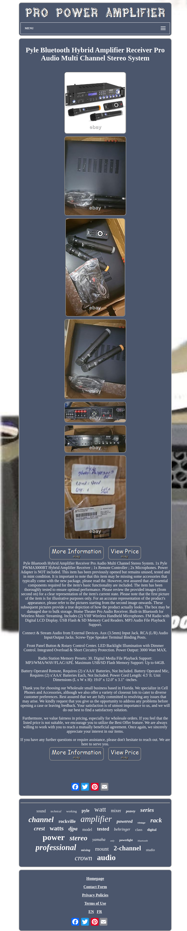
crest (39, 828)
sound (41, 811)
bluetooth (143, 840)
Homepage (95, 878)
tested (103, 829)
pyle (85, 810)
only (112, 840)
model (87, 829)
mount (102, 849)
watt (100, 809)
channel (41, 819)
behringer (122, 829)
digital (152, 830)
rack (156, 820)
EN (91, 912)
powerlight (126, 840)
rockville (66, 821)
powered (124, 821)
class (138, 830)
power (54, 837)
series (147, 810)
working (71, 811)
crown (83, 858)
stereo (78, 838)
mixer (116, 810)
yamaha (98, 839)
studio (150, 850)
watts (57, 828)
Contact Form (95, 887)
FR (99, 912)
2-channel (127, 848)
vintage (141, 822)
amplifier (96, 819)
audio (106, 857)
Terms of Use (95, 903)
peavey (130, 811)
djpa (72, 829)
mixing (85, 850)
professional (56, 847)
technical (56, 811)
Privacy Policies (95, 895)
